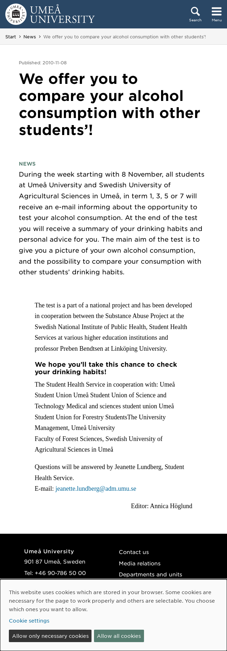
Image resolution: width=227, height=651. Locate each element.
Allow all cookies (119, 636)
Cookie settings (29, 620)
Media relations (140, 563)
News (29, 36)
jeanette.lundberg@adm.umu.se (95, 488)
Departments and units (150, 574)
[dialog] (113, 615)
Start (10, 36)
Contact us (134, 551)
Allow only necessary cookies (50, 636)
